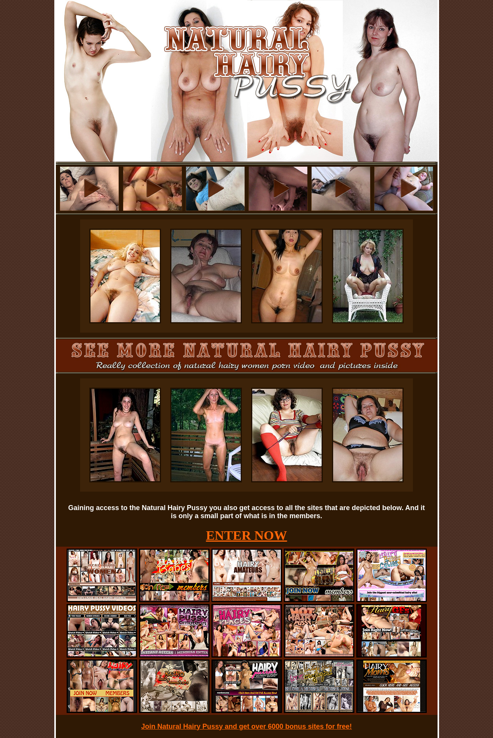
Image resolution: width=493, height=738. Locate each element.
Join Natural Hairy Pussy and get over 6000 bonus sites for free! (246, 726)
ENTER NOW (246, 535)
